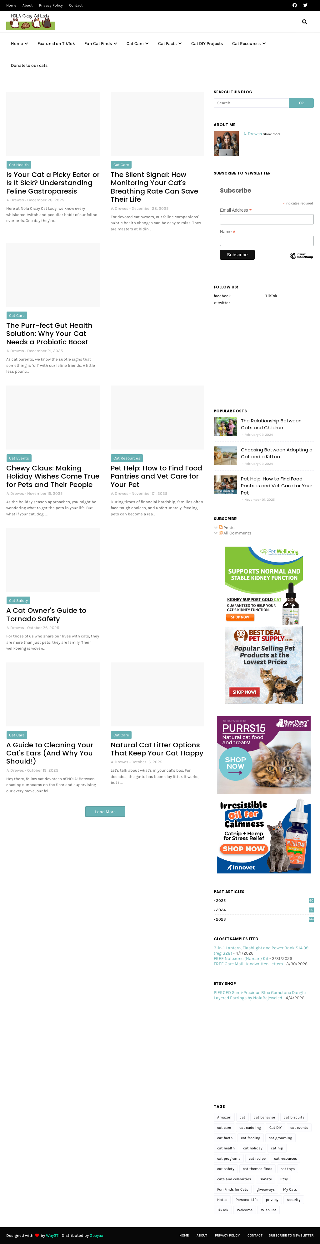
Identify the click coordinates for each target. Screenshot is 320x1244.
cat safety (18, 600)
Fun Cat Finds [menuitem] (98, 43)
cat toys (288, 1169)
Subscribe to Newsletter (291, 1235)
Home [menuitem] (17, 43)
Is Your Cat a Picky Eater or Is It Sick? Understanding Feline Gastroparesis (53, 183)
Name (227, 232)
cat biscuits (294, 1117)
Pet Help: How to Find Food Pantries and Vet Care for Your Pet (156, 476)
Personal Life (247, 1199)
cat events (19, 458)
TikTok (271, 295)
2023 (265, 919)
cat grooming (280, 1138)
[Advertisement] (157, 282)
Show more (272, 134)
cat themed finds (257, 1169)
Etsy (284, 1179)
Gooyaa (96, 1235)
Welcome (244, 1210)
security (294, 1199)
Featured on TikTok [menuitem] (56, 43)
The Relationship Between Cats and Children (271, 424)
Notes (222, 1199)
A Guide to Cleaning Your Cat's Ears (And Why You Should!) (49, 753)
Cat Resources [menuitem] (246, 43)
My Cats (290, 1189)
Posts (226, 527)
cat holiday (252, 1148)
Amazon (224, 1117)
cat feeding (250, 1138)
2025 (265, 900)
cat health (19, 164)
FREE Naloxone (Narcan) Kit (241, 958)
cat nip (277, 1148)
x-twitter (222, 302)
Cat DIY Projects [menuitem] (207, 43)
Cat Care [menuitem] (135, 43)
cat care (121, 164)
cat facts (224, 1138)
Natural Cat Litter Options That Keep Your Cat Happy (157, 749)
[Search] (251, 103)
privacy (272, 1199)
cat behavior (264, 1117)
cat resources (126, 458)
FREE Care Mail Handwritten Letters (248, 963)
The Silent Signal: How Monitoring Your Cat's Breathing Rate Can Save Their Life (154, 187)
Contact (76, 5)
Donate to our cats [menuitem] (29, 65)
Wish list (268, 1210)
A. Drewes (15, 200)
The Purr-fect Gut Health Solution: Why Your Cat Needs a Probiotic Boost (49, 334)
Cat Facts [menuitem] (167, 43)
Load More (105, 811)
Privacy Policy (51, 5)
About (27, 5)
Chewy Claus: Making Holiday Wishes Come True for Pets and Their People (52, 476)
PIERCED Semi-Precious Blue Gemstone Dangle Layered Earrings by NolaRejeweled (260, 995)
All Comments (235, 533)
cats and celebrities (234, 1179)
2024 (265, 909)
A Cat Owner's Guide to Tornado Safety (46, 615)
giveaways (266, 1189)
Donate (265, 1179)
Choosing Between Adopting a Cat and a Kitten (276, 453)
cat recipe (257, 1158)
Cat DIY (275, 1127)
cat (242, 1117)
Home (11, 5)
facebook (222, 295)
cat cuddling (250, 1127)
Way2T (52, 1235)
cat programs (228, 1158)
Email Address (236, 210)
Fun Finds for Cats (232, 1189)
